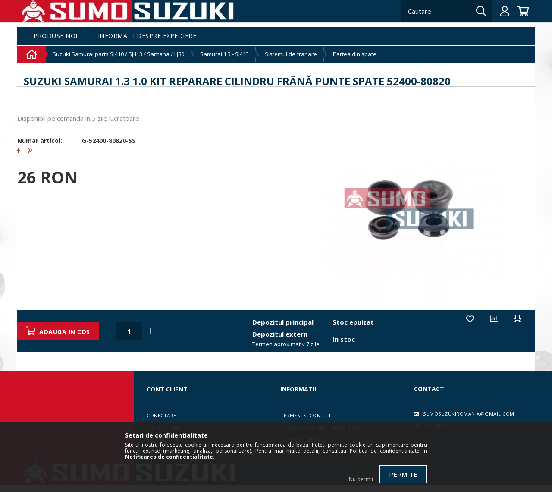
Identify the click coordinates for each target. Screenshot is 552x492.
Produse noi (56, 36)
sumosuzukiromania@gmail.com (468, 413)
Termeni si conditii (306, 415)
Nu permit (361, 479)
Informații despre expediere (147, 36)
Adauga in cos (65, 332)
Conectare (161, 415)
